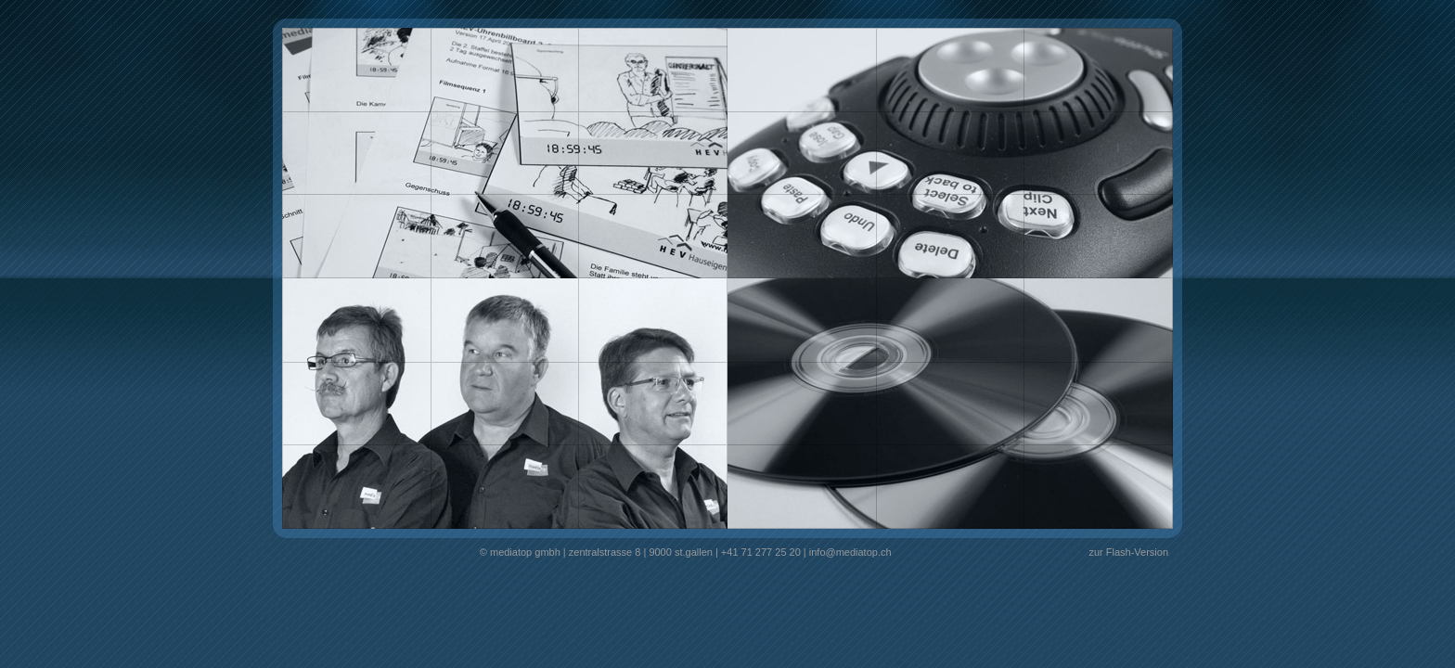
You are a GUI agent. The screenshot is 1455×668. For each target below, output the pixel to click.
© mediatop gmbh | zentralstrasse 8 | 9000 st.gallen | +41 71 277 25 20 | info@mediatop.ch (686, 552)
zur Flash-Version (1128, 552)
